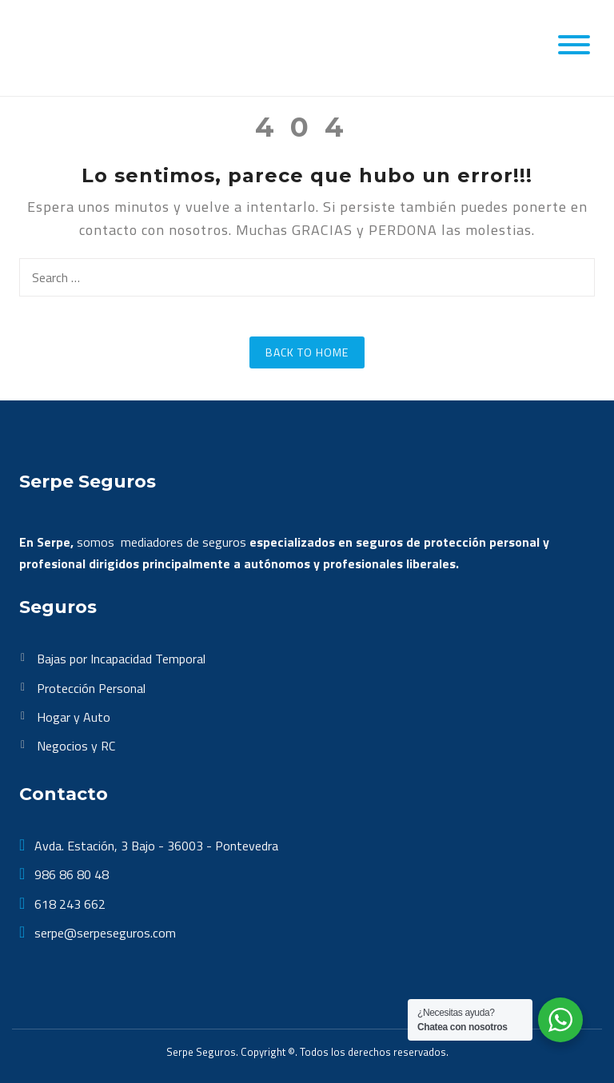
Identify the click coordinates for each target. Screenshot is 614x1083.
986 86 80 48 (70, 874)
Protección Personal (91, 688)
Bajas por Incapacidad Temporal (121, 658)
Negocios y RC (76, 745)
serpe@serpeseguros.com (103, 932)
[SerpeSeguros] (96, 46)
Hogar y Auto (73, 717)
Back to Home (307, 352)
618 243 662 (68, 904)
